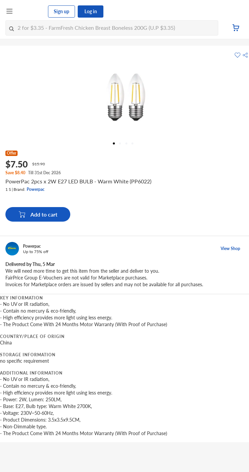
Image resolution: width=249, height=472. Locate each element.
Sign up (61, 11)
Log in (90, 11)
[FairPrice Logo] (30, 11)
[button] (245, 55)
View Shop (230, 248)
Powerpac (36, 189)
